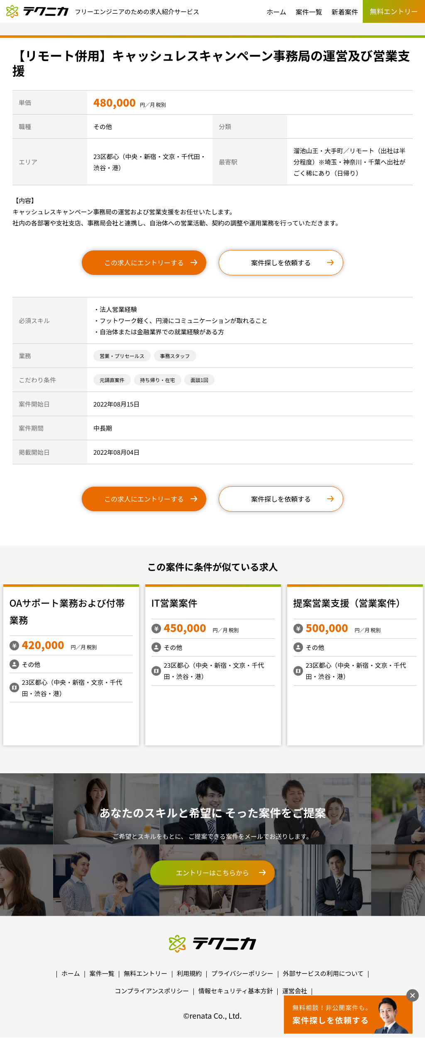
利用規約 (189, 973)
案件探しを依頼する (281, 262)
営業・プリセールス (122, 355)
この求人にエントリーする (144, 262)
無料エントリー (145, 973)
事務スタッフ (175, 355)
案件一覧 (309, 12)
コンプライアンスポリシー (152, 990)
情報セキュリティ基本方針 (235, 990)
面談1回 (199, 379)
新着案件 (345, 12)
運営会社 (294, 990)
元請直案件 (112, 379)
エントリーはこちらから (212, 872)
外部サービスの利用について (323, 973)
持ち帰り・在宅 (157, 379)
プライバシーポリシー (242, 973)
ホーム (276, 12)
